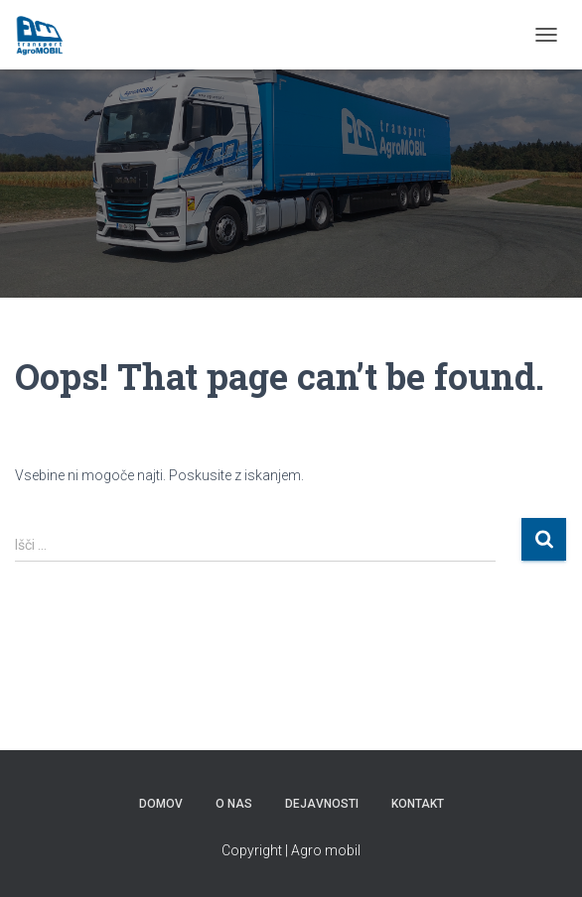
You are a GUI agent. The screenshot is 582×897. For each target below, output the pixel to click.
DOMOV (161, 804)
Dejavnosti (322, 804)
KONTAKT (417, 804)
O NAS (234, 804)
